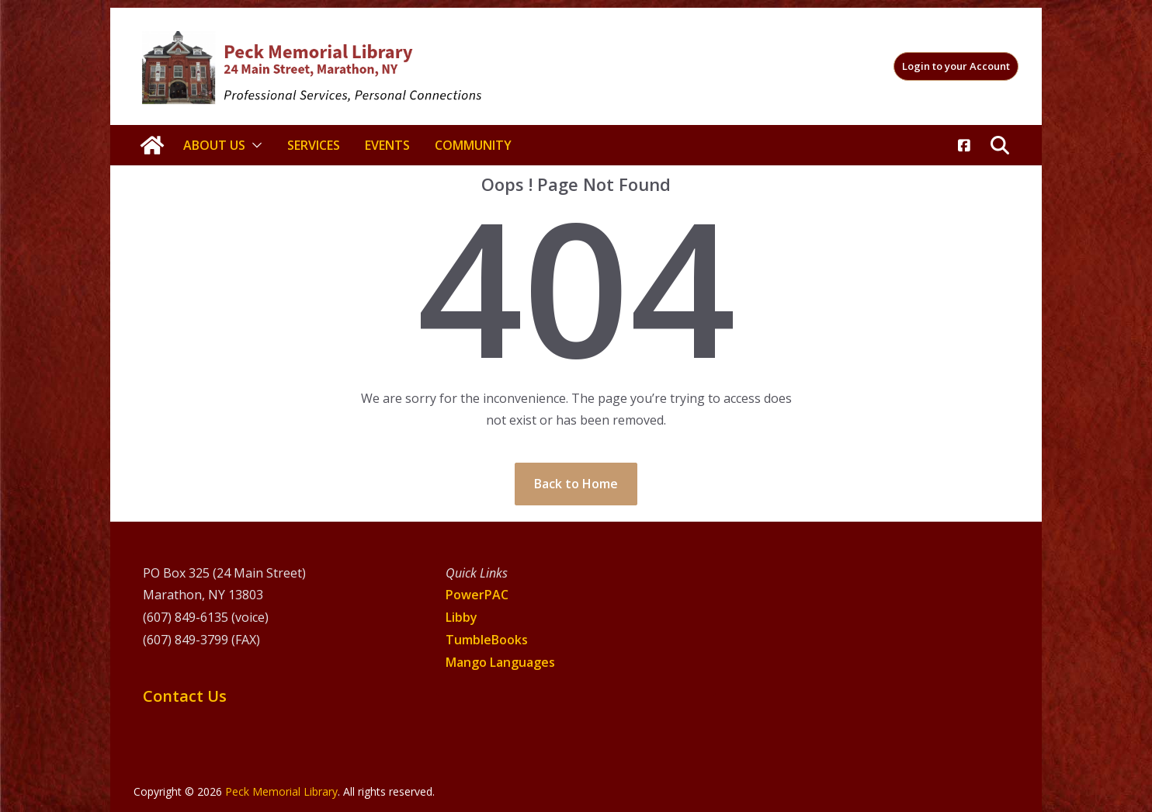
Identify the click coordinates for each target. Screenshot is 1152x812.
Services (313, 145)
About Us (214, 145)
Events (387, 145)
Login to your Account (956, 66)
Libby (461, 617)
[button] (253, 145)
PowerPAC (477, 594)
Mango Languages (500, 662)
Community (473, 145)
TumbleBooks (487, 639)
